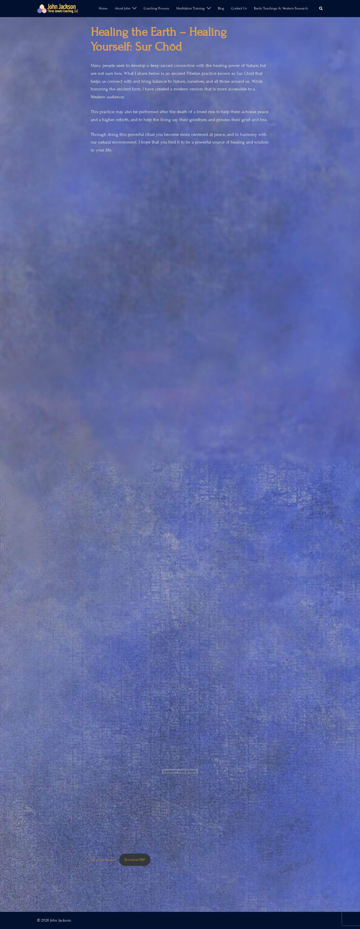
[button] (321, 8)
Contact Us (239, 8)
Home (103, 8)
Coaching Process (156, 8)
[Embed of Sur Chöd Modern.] (180, 771)
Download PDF (134, 860)
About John (122, 8)
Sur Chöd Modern (104, 860)
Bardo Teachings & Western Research (281, 8)
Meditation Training (190, 8)
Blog (221, 8)
